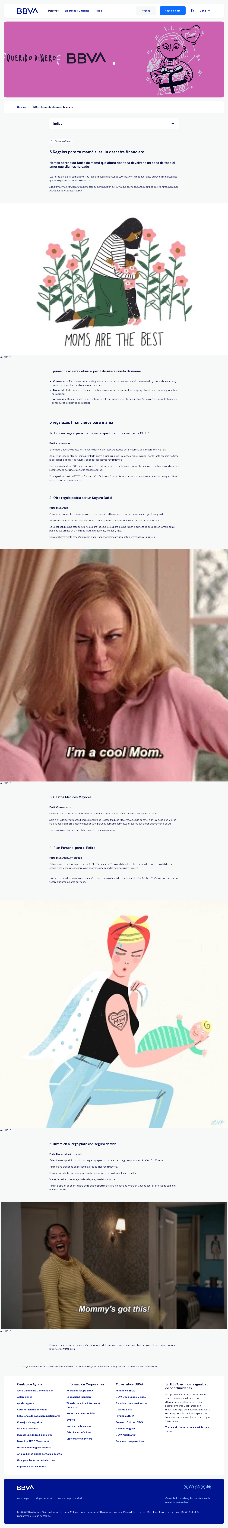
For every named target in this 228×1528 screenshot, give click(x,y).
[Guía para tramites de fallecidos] (36, 1460)
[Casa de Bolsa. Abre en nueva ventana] (124, 1410)
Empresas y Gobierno (77, 10)
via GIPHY (5, 357)
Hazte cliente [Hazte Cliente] (172, 10)
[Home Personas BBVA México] (27, 11)
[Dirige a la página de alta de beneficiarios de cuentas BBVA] (39, 1454)
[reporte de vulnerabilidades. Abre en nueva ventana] (31, 1467)
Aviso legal (23, 1498)
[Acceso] (146, 10)
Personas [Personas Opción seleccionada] (53, 10)
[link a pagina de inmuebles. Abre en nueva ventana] (125, 1416)
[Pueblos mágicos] (125, 1429)
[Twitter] (191, 1487)
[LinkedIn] (203, 1487)
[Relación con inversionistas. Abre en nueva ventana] (131, 1403)
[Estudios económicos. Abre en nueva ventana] (78, 1432)
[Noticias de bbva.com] (79, 1426)
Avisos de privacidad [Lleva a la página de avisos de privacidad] (70, 1498)
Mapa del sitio (44, 1498)
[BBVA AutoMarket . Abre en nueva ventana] (126, 1435)
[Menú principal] (205, 11)
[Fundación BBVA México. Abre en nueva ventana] (125, 1391)
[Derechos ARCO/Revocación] (33, 1441)
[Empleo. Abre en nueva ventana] (70, 1420)
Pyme (98, 10)
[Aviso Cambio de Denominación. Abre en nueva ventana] (35, 1391)
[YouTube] (208, 1487)
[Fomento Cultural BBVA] (129, 1422)
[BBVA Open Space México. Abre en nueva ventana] (131, 1397)
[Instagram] (197, 1487)
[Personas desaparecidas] (130, 1441)
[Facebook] (186, 1487)
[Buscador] (192, 11)
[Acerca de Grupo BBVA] (79, 1391)
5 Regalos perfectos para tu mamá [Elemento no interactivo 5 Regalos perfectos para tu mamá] (53, 107)
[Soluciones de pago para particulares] (38, 1416)
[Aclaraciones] (24, 1397)
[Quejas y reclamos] (27, 1429)
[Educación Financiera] (79, 1397)
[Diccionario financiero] (79, 1439)
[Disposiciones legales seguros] (34, 1448)
